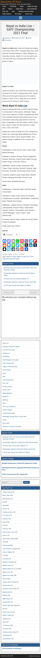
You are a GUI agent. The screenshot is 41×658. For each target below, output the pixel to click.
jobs (4, 376)
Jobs (13, 11)
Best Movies (7, 499)
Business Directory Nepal (26, 11)
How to (5, 535)
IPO (3, 9)
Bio (4, 502)
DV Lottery (18, 14)
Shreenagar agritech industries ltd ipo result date (20, 282)
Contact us (6, 353)
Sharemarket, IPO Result (10, 1)
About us (6, 343)
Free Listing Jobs (8, 363)
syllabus (5, 619)
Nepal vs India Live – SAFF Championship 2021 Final (20, 29)
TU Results (6, 625)
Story (4, 403)
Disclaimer (6, 356)
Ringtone (5, 396)
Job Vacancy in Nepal (10, 548)
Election (5, 519)
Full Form (6, 529)
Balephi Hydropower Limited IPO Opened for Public (19, 463)
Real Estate (6, 592)
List (4, 555)
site (4, 608)
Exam (4, 522)
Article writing (7, 492)
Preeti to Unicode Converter (12, 426)
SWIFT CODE (7, 615)
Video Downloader (9, 413)
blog (4, 505)
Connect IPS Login (9, 350)
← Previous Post (7, 292)
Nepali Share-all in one (10, 568)
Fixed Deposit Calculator (11, 360)
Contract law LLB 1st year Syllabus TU (16, 279)
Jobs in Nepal (7, 552)
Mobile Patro (7, 565)
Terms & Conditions (9, 406)
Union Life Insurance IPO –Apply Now (15, 474)
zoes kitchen (7, 639)
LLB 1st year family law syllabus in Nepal (17, 285)
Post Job (5, 11)
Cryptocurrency (8, 512)
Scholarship (6, 602)
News (22, 6)
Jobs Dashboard (32, 9)
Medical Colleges (8, 562)
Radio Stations (6, 14)
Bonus (10, 9)
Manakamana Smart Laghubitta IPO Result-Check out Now (20, 469)
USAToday (6, 635)
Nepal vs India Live (23, 256)
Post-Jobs (6, 423)
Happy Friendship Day (10, 366)
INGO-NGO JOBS (8, 539)
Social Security (8, 612)
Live (25, 105)
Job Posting (6, 370)
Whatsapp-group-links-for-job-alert (14, 416)
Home (4, 6)
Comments (7, 40)
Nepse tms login (32, 6)
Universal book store (9, 632)
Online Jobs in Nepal (9, 582)
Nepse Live (6, 572)
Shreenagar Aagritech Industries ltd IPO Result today (20, 442)
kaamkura (7, 38)
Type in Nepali (7, 410)
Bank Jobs (6, 495)
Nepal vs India (11, 256)
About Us (32, 656)
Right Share (19, 9)
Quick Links (28, 14)
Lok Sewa (6, 559)
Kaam (38, 656)
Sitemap (5, 400)
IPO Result (13, 6)
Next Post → (35, 292)
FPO (4, 525)
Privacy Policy (7, 386)
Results (5, 595)
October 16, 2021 (19, 38)
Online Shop (7, 585)
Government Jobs (8, 532)
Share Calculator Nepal (10, 605)
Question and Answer (10, 588)
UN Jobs (5, 628)
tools (4, 622)
